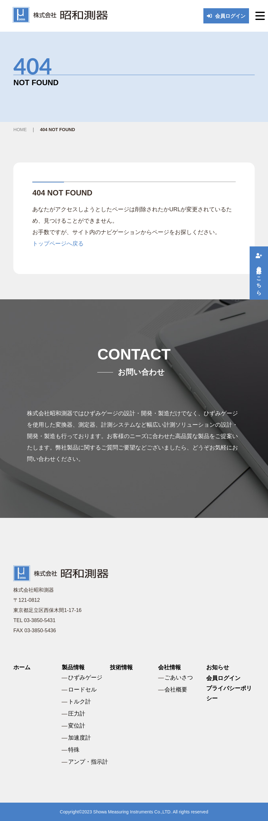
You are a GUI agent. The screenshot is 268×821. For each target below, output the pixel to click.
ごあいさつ (178, 677)
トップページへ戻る (58, 243)
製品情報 (73, 667)
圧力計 (76, 713)
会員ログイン (226, 16)
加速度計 (79, 738)
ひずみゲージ (85, 677)
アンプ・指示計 (88, 762)
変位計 (76, 725)
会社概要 (175, 689)
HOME (20, 129)
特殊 (74, 750)
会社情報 (169, 667)
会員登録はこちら (259, 273)
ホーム (21, 667)
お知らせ (217, 667)
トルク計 (79, 701)
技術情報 (121, 667)
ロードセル (82, 689)
